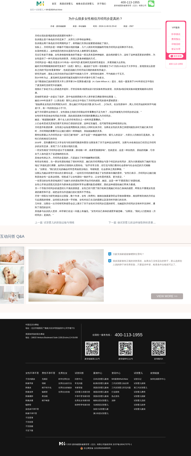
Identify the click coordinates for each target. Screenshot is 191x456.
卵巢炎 (28, 388)
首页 (54, 3)
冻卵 (113, 400)
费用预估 (175, 39)
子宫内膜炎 (30, 379)
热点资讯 (115, 396)
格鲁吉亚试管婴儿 (85, 3)
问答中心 (78, 379)
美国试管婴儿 (66, 3)
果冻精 (45, 396)
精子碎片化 (46, 388)
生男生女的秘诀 (65, 388)
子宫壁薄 (29, 418)
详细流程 (175, 44)
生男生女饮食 (64, 392)
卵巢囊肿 (29, 396)
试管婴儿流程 (139, 400)
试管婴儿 (40, 10)
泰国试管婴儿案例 (101, 392)
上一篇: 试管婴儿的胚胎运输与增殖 (54, 222)
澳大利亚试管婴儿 (101, 413)
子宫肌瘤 (29, 426)
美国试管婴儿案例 (101, 388)
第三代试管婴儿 (140, 388)
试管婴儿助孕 (139, 405)
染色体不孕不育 (32, 409)
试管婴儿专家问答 (82, 392)
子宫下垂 (29, 430)
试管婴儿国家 (139, 396)
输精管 (45, 392)
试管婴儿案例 (139, 409)
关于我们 (101, 3)
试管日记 (137, 379)
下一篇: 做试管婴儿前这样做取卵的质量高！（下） (137, 222)
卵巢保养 (29, 392)
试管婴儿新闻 (139, 383)
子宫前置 (29, 422)
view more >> (167, 296)
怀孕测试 (175, 34)
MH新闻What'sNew (120, 379)
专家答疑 (78, 388)
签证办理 (175, 49)
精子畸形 (46, 400)
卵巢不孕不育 (31, 413)
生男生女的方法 (65, 383)
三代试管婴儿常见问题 (121, 388)
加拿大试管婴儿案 (101, 409)
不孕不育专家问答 (82, 396)
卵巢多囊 (29, 400)
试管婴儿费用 (139, 392)
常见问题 (78, 383)
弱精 (44, 383)
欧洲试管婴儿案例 (101, 383)
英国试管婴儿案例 (101, 396)
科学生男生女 (64, 379)
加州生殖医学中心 (158, 379)
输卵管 (28, 405)
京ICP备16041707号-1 (122, 444)
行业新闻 (115, 392)
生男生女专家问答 (82, 400)
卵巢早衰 (29, 383)
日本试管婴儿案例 (101, 379)
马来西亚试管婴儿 (101, 405)
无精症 (45, 379)
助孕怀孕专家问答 (82, 405)
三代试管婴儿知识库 (120, 383)
